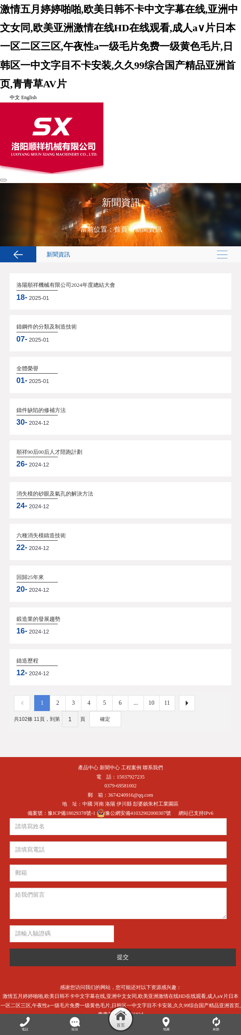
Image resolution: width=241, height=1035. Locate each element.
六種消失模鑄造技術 (41, 535)
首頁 (120, 229)
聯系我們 (153, 768)
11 (167, 703)
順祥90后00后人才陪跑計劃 (49, 452)
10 (151, 703)
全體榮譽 (27, 368)
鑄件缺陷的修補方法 (41, 410)
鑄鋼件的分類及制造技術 (46, 326)
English (29, 97)
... (136, 703)
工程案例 (131, 768)
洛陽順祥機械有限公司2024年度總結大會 (65, 285)
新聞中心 (110, 768)
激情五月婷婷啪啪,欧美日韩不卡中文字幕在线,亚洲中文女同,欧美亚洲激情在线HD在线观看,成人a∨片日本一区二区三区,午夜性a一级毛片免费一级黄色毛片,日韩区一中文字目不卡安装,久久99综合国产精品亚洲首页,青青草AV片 (119, 46)
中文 (15, 97)
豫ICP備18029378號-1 (72, 813)
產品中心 (88, 768)
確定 (105, 719)
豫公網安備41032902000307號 (134, 813)
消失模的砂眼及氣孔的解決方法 (54, 494)
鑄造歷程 (27, 661)
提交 (123, 957)
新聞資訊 (148, 229)
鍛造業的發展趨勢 (38, 619)
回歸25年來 (30, 577)
